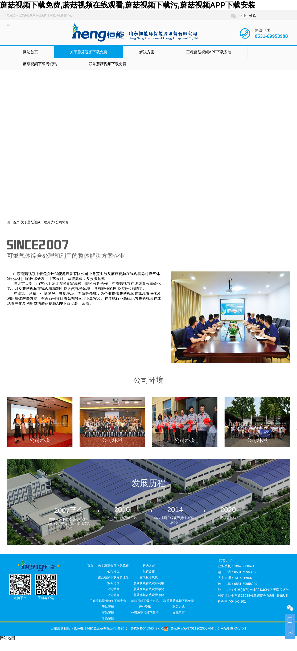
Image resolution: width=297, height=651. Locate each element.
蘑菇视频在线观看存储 (148, 595)
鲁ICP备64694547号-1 (147, 628)
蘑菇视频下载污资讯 (40, 64)
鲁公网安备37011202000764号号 (191, 628)
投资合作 (149, 571)
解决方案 (146, 52)
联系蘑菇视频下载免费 (107, 64)
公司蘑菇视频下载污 (145, 612)
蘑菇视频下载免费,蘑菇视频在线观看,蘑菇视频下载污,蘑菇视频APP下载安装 (128, 5)
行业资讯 (145, 607)
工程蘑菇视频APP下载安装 (208, 52)
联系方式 (179, 607)
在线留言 (179, 612)
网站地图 (226, 628)
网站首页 (30, 52)
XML (237, 628)
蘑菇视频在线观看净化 (148, 589)
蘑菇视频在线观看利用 (148, 583)
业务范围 (113, 583)
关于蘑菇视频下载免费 (88, 52)
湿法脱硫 (108, 612)
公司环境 (113, 571)
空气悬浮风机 (149, 577)
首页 (16, 222)
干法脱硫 (108, 607)
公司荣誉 (113, 589)
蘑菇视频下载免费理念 (113, 577)
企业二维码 (243, 16)
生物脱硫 (108, 618)
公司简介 (62, 222)
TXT (243, 628)
